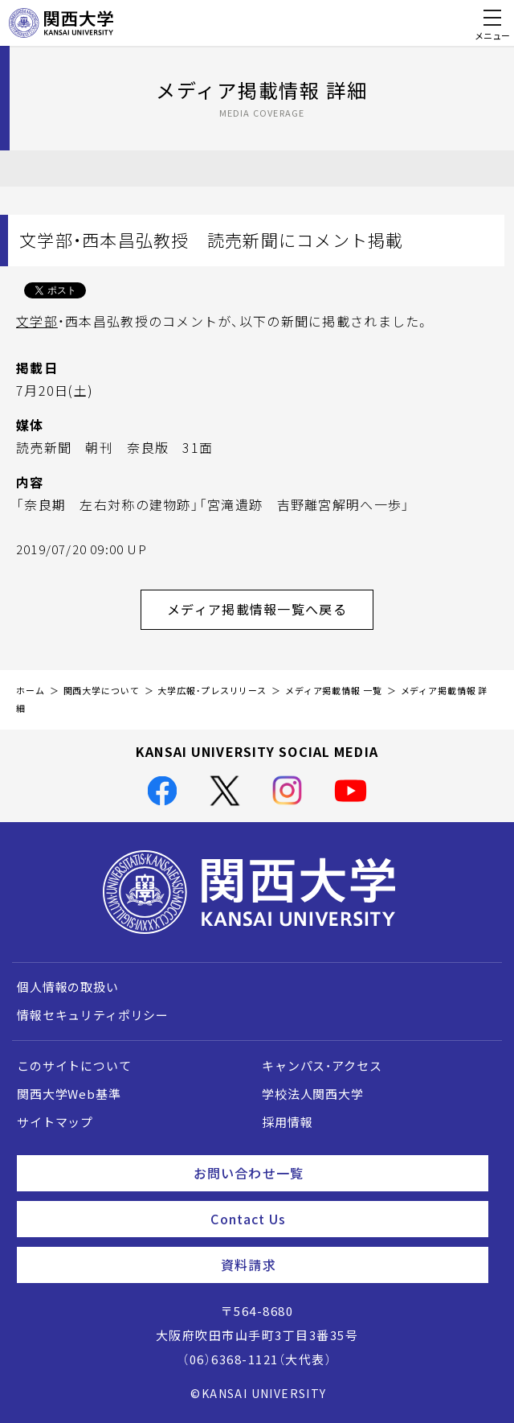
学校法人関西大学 (313, 1094)
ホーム (30, 690)
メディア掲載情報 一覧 (333, 690)
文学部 (37, 321)
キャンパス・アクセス (321, 1066)
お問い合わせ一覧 (334, 1172)
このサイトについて (74, 1066)
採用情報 (287, 1122)
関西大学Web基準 (69, 1094)
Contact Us (342, 1218)
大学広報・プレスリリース (212, 690)
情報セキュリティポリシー (93, 1015)
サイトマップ (55, 1122)
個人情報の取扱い (68, 987)
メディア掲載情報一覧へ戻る (270, 609)
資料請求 (348, 1264)
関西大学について (101, 690)
